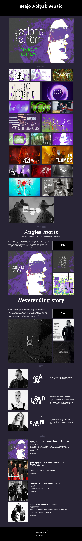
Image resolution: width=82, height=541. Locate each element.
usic (34, 530)
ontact (49, 530)
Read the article (34, 453)
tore (54, 530)
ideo (29, 530)
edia (43, 530)
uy (63, 244)
